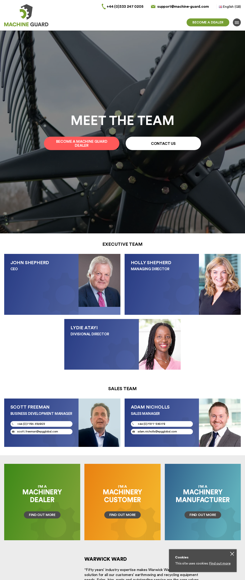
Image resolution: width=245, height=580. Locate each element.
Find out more (220, 563)
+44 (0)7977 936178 (151, 423)
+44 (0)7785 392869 (31, 423)
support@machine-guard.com (183, 6)
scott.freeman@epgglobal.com (37, 431)
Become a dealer (207, 22)
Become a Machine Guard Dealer (81, 144)
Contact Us (163, 143)
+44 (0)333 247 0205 (125, 6)
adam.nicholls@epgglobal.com (157, 431)
